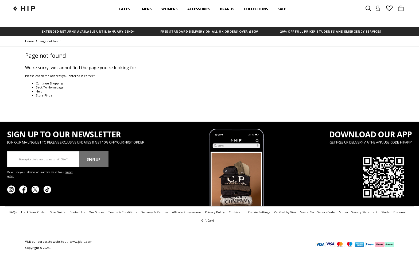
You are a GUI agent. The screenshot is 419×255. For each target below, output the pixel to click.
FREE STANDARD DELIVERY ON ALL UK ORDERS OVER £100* (209, 31)
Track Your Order (33, 212)
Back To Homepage (50, 87)
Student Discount (393, 212)
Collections (256, 8)
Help (39, 91)
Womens (169, 8)
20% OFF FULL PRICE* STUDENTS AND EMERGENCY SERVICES (330, 31)
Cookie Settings (259, 212)
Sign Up (93, 159)
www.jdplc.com (80, 241)
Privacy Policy (215, 212)
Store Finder (45, 95)
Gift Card (207, 220)
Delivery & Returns (154, 212)
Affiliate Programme (186, 212)
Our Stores (96, 212)
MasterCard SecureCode (317, 212)
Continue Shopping (49, 83)
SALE (282, 8)
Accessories (198, 8)
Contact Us (77, 212)
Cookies (234, 212)
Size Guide (57, 212)
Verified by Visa (285, 212)
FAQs (13, 212)
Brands (227, 8)
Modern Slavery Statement (358, 212)
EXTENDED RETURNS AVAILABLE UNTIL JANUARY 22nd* (88, 31)
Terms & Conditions (122, 212)
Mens (147, 8)
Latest (125, 8)
